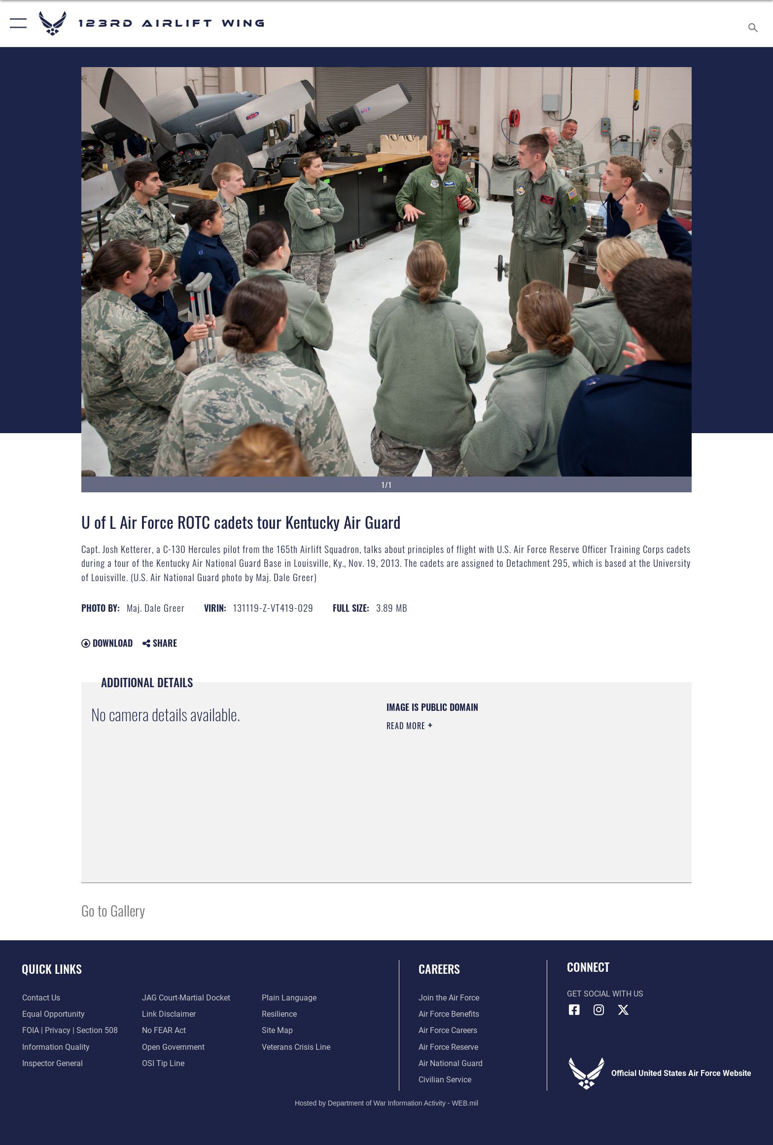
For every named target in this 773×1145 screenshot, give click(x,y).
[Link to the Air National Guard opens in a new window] (451, 1063)
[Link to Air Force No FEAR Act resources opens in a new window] (164, 1030)
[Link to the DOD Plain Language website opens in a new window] (289, 997)
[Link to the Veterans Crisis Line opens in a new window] (296, 1047)
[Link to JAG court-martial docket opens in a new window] (186, 997)
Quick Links (52, 968)
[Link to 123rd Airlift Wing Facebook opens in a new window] (574, 1009)
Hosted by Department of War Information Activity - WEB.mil (386, 1103)
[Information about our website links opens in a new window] (169, 1014)
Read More (407, 726)
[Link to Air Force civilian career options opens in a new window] (445, 1079)
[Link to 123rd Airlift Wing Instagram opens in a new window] (598, 1009)
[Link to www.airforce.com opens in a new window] (449, 997)
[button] (16, 23)
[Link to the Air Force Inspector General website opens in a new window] (52, 1063)
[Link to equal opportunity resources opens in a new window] (53, 1014)
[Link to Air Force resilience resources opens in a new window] (279, 1014)
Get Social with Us (605, 993)
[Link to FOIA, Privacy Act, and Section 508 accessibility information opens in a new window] (69, 1030)
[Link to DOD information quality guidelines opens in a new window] (55, 1047)
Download (107, 642)
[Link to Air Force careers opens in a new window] (448, 1030)
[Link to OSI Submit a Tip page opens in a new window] (163, 1063)
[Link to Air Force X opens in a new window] (623, 1009)
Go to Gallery (113, 910)
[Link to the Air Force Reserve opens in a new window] (448, 1047)
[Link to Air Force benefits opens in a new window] (449, 1014)
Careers (439, 968)
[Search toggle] (754, 24)
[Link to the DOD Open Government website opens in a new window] (173, 1047)
